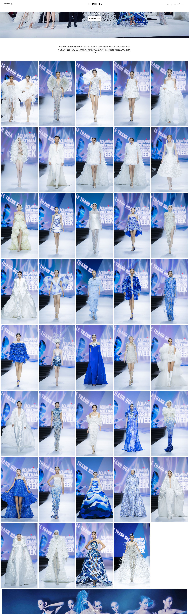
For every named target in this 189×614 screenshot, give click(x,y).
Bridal (97, 9)
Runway (64, 9)
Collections (76, 9)
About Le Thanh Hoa (120, 9)
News (106, 9)
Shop (88, 9)
